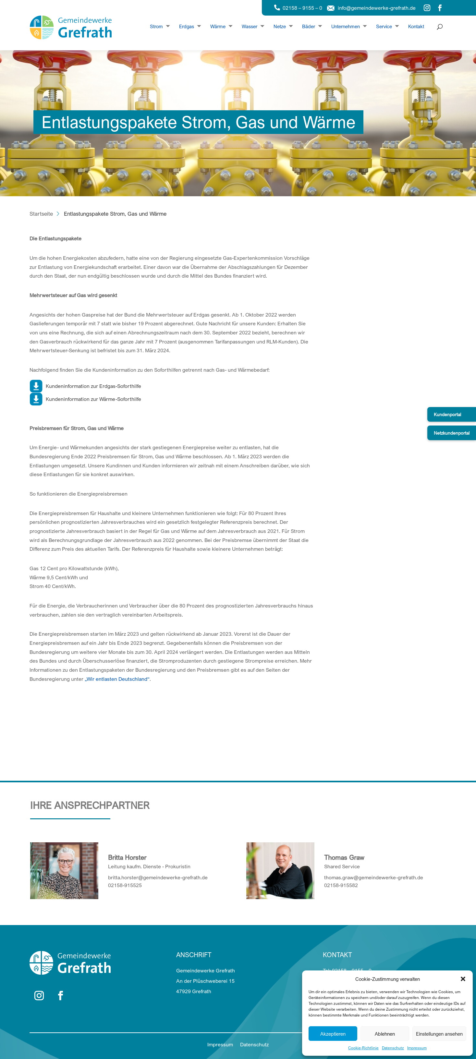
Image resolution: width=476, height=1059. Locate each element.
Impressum (417, 1047)
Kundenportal (447, 414)
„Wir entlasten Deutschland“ (117, 679)
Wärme (218, 26)
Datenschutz (393, 1047)
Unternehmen (345, 26)
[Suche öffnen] (438, 26)
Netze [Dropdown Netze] (280, 26)
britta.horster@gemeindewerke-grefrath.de (158, 877)
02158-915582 (341, 885)
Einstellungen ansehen (439, 1034)
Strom (156, 26)
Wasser (249, 26)
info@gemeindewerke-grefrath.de (377, 8)
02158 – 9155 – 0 (302, 8)
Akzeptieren (333, 1034)
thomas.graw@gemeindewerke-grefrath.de (373, 877)
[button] (463, 979)
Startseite (41, 213)
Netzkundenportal (452, 433)
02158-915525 (125, 885)
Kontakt (416, 26)
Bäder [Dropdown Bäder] (308, 26)
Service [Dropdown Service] (384, 26)
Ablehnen (385, 1034)
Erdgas (186, 26)
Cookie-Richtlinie (363, 1047)
